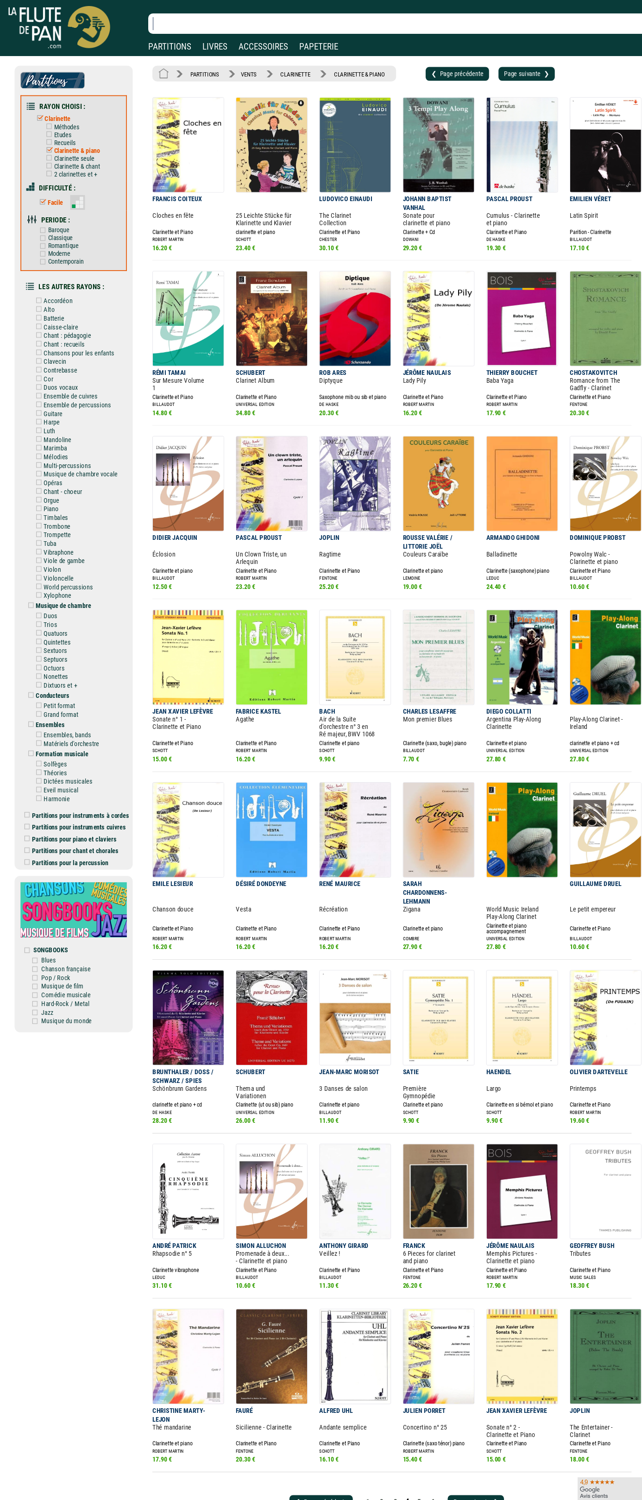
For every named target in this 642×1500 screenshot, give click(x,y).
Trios (52, 591)
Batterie (56, 302)
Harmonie (58, 755)
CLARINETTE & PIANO (348, 73)
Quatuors (57, 599)
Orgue (53, 474)
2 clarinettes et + (76, 167)
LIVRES (214, 46)
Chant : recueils (65, 327)
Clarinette (59, 115)
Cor (50, 360)
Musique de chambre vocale (81, 449)
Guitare (55, 392)
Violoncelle (60, 547)
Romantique (64, 234)
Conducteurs (54, 657)
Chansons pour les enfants (79, 335)
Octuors (56, 631)
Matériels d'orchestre (72, 703)
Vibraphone (60, 522)
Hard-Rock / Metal (72, 947)
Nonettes (58, 640)
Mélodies (58, 433)
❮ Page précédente (440, 72)
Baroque (60, 219)
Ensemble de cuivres (71, 376)
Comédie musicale (73, 939)
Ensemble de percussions (78, 384)
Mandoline (59, 417)
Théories (57, 730)
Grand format (62, 675)
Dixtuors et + (62, 648)
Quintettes (59, 607)
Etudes (63, 130)
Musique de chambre (64, 573)
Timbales (58, 490)
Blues (56, 907)
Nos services (69, 1490)
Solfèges (57, 722)
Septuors (57, 623)
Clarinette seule (75, 152)
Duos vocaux (62, 368)
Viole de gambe (65, 531)
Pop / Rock (63, 923)
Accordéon (60, 286)
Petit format (61, 667)
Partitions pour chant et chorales (77, 803)
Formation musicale (63, 712)
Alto (51, 294)
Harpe (53, 400)
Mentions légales (196, 1477)
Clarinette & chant (77, 160)
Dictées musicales (69, 738)
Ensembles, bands (68, 694)
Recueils (66, 137)
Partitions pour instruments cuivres (81, 781)
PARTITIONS (169, 46)
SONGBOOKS (58, 897)
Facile (56, 193)
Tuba (52, 515)
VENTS (244, 73)
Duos (52, 583)
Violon (54, 539)
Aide (284, 1476)
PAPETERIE (318, 46)
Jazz (55, 955)
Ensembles (52, 685)
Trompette (59, 506)
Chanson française (73, 914)
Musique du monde (73, 964)
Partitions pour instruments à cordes (82, 770)
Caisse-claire (62, 311)
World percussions (69, 555)
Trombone (59, 498)
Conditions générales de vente (221, 1490)
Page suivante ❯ (506, 72)
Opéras (55, 458)
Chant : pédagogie (68, 319)
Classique (61, 227)
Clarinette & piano (77, 145)
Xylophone (59, 563)
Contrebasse (62, 351)
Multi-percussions (68, 441)
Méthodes (67, 123)
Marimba (57, 425)
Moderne (60, 242)
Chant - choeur (64, 465)
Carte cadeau (296, 1490)
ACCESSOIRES (263, 46)
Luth (51, 408)
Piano (53, 482)
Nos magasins (72, 1477)
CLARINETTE (288, 73)
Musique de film (69, 931)
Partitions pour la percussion (72, 814)
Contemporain (66, 249)
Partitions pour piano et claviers (76, 792)
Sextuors (57, 615)
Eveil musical (62, 746)
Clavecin (57, 343)
